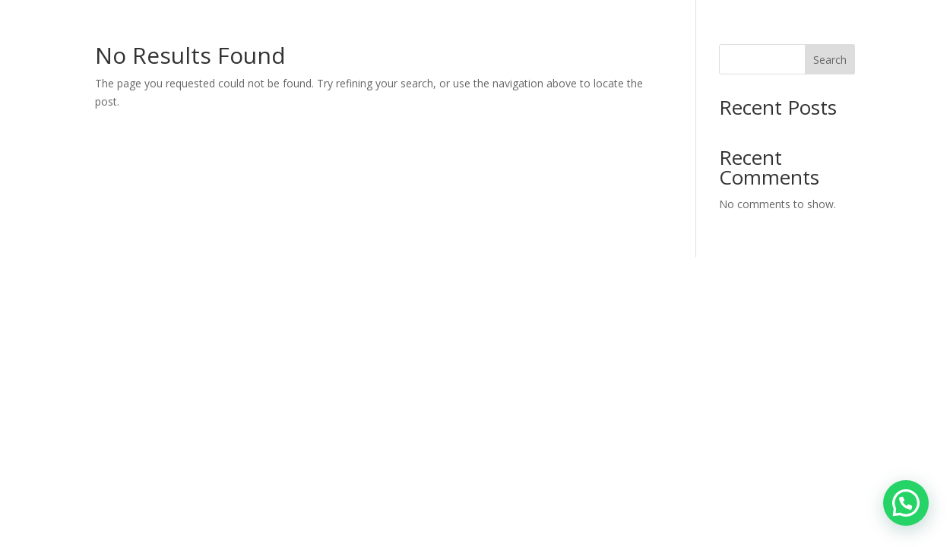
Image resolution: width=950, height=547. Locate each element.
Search (830, 59)
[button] (906, 503)
